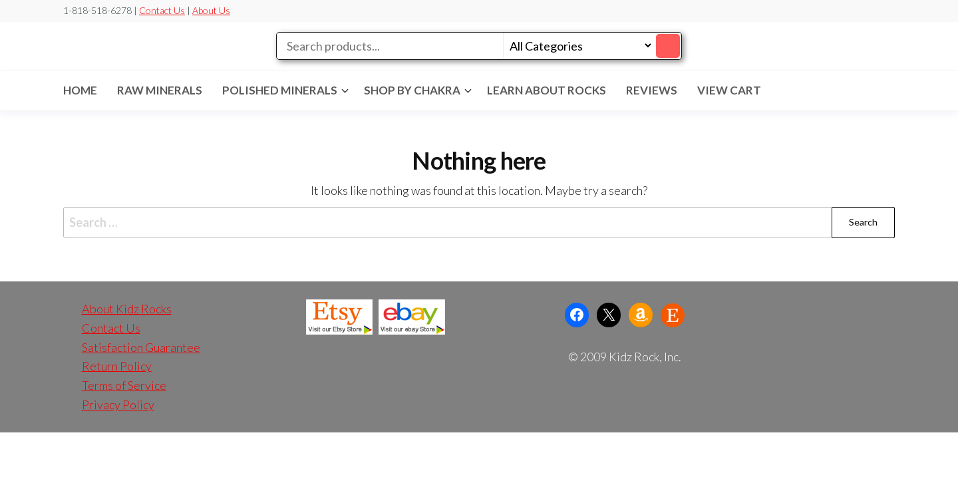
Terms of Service (124, 385)
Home (80, 90)
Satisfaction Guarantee (141, 347)
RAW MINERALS (159, 90)
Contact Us (162, 10)
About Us (211, 10)
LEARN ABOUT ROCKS (546, 90)
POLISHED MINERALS (279, 90)
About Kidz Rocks (127, 308)
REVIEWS (651, 90)
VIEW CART (729, 90)
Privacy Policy (118, 404)
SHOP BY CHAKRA (412, 90)
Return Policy (117, 366)
